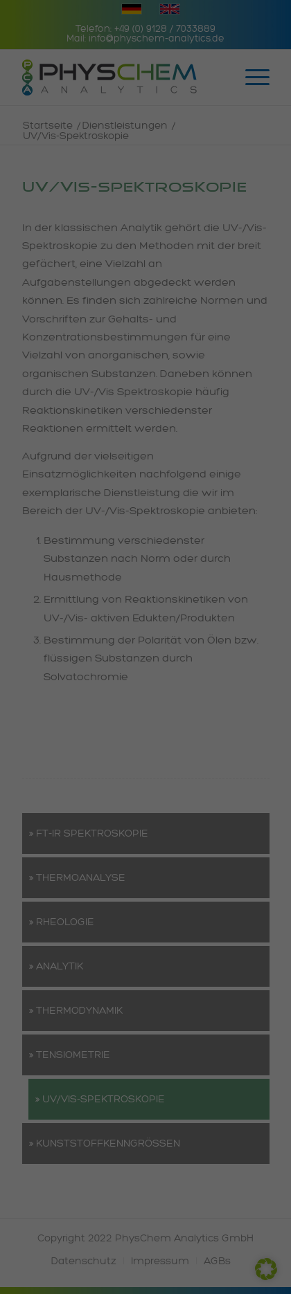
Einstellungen (114, 550)
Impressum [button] (214, 954)
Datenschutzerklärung (62, 537)
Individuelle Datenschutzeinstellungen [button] (145, 911)
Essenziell (46, 577)
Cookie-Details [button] (80, 954)
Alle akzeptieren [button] (145, 782)
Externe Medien (58, 650)
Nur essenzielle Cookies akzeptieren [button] (145, 864)
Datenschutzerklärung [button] (149, 954)
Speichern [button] (145, 823)
